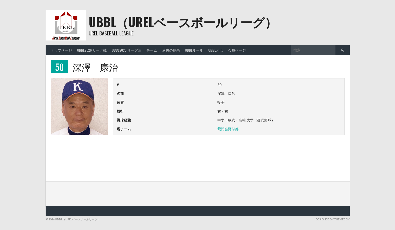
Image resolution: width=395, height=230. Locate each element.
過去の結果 (171, 50)
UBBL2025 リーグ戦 (126, 50)
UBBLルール (194, 50)
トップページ (61, 50)
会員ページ (237, 50)
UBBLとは (215, 50)
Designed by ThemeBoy (333, 219)
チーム (151, 50)
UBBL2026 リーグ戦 (92, 50)
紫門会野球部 (228, 129)
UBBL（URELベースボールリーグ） (183, 22)
